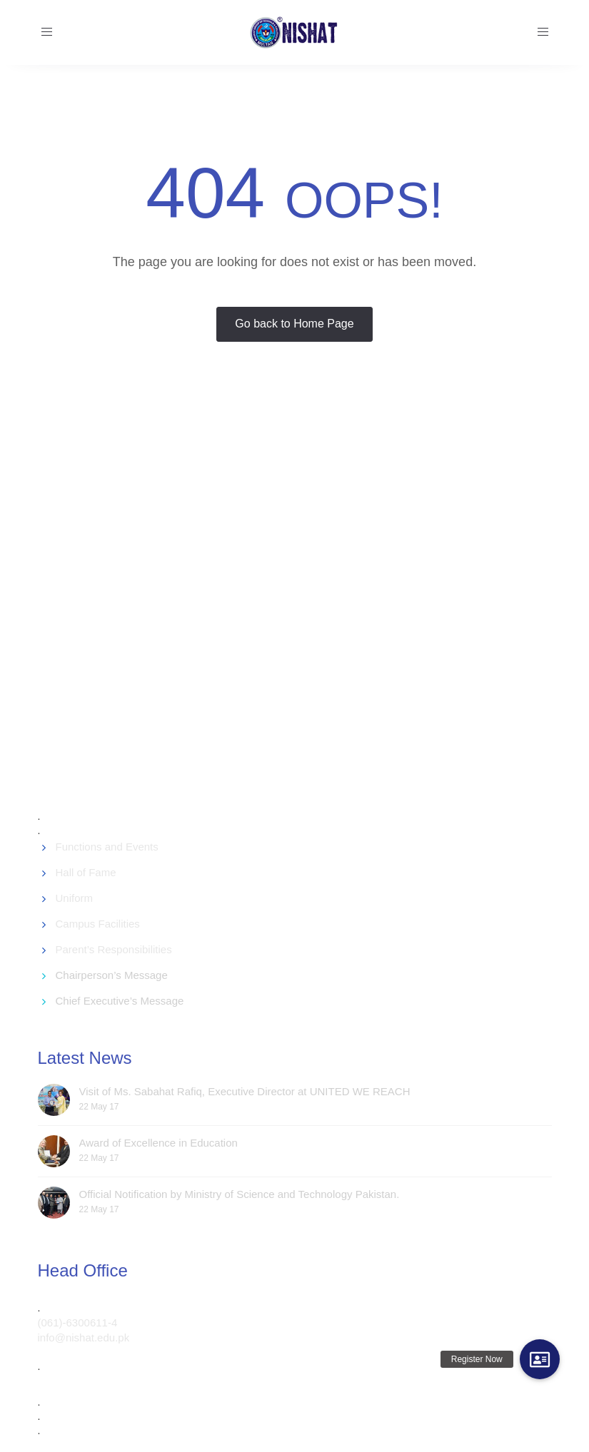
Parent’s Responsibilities (114, 949)
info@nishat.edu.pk (84, 1337)
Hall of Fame (86, 872)
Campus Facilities (98, 924)
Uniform (75, 898)
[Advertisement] (313, 606)
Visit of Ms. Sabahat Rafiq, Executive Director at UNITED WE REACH (245, 1091)
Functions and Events (107, 847)
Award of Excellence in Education (158, 1143)
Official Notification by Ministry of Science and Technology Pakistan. (239, 1194)
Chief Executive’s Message (120, 1001)
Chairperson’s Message (112, 975)
